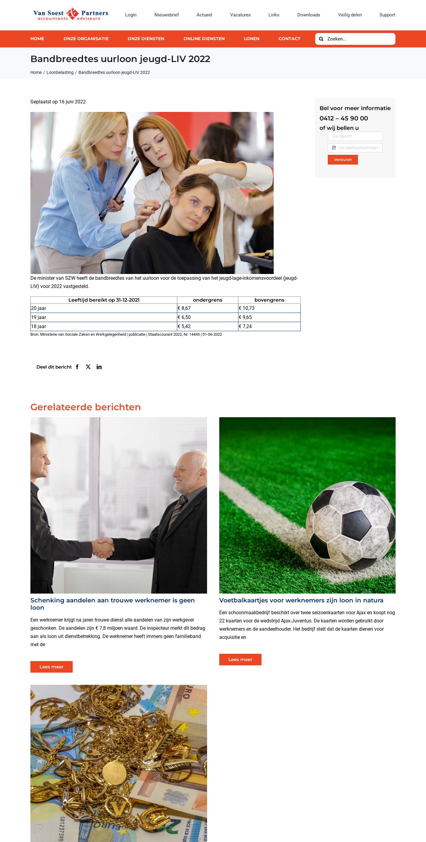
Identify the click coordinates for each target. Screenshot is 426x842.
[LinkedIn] (99, 367)
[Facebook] (77, 367)
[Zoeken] (321, 39)
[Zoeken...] (355, 39)
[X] (88, 367)
